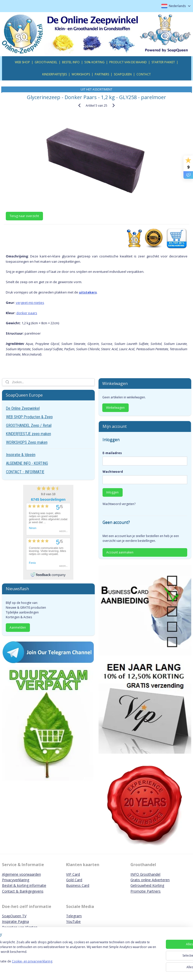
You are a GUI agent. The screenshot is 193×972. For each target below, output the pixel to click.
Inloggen (112, 492)
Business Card (77, 885)
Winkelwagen (115, 407)
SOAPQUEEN (123, 74)
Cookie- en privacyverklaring (71, 963)
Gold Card (74, 879)
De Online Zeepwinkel (23, 408)
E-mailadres (112, 453)
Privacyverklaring (15, 879)
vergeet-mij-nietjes (30, 302)
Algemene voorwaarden (21, 874)
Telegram (74, 916)
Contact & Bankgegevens (22, 891)
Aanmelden (18, 627)
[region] (63, 954)
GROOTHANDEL (46, 62)
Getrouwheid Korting (147, 885)
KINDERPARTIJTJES (54, 74)
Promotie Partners (145, 891)
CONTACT (143, 74)
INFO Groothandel (145, 874)
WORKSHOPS (81, 74)
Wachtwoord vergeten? (119, 504)
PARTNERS (102, 74)
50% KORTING (94, 62)
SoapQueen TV (14, 916)
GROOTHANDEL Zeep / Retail (29, 425)
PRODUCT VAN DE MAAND (128, 62)
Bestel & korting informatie (24, 885)
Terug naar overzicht (24, 216)
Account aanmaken (119, 552)
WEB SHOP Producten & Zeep (29, 417)
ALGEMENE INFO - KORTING (27, 463)
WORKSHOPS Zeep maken (26, 442)
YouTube (73, 921)
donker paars (26, 312)
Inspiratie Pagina (15, 921)
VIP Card (73, 874)
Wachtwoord (113, 471)
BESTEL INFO (71, 62)
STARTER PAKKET (163, 62)
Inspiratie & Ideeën (20, 454)
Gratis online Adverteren (150, 879)
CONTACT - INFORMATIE (25, 471)
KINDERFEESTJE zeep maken (28, 433)
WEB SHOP (22, 62)
